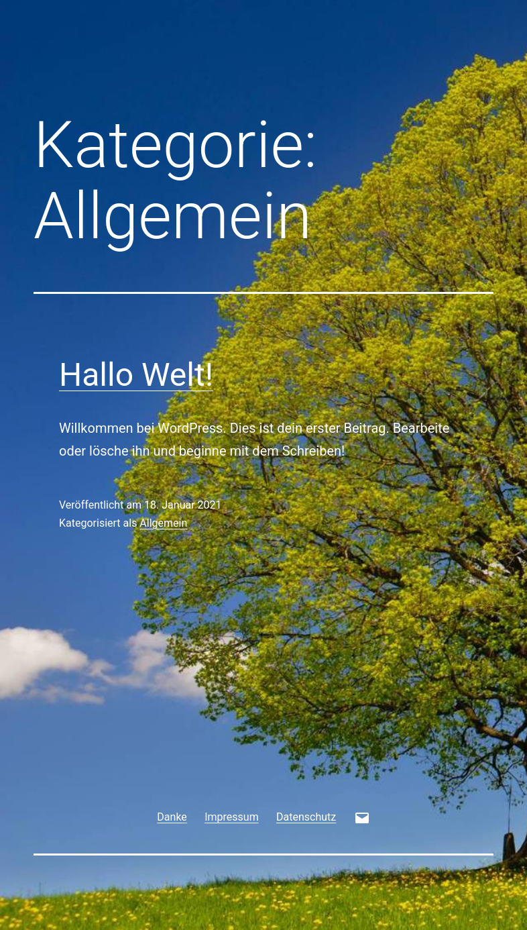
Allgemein (163, 523)
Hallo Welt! (136, 375)
